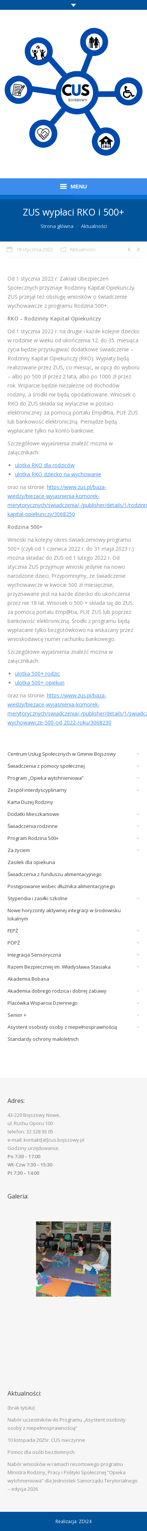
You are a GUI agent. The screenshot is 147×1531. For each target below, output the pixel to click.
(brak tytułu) (21, 1407)
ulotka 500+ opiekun (39, 682)
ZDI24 (85, 1521)
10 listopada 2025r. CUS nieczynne (46, 1440)
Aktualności (94, 226)
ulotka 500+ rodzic (37, 673)
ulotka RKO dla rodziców (45, 465)
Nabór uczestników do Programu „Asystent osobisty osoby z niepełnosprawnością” (67, 1423)
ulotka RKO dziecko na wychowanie (58, 474)
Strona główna (57, 226)
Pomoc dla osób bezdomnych (41, 1452)
